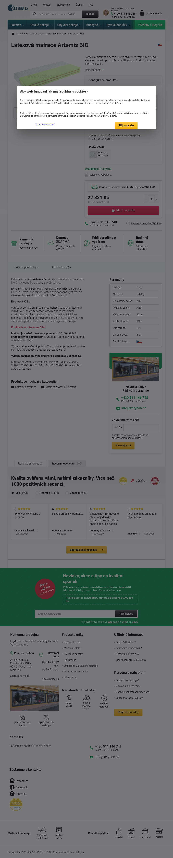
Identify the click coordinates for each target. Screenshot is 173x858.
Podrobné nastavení (44, 124)
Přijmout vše (126, 125)
